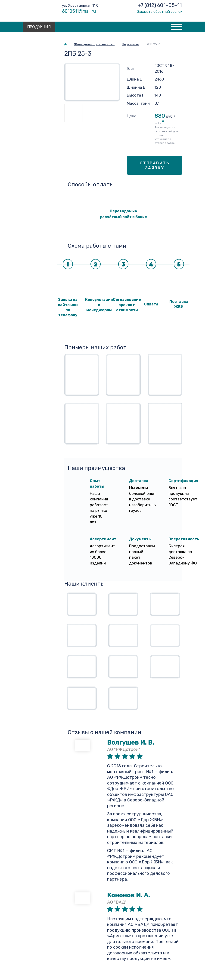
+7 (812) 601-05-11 (160, 5)
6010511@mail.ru (79, 11)
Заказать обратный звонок (159, 12)
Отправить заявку (155, 165)
